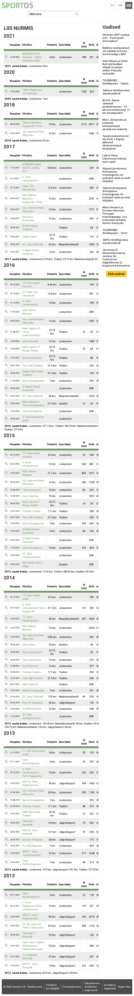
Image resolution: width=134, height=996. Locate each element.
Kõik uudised (116, 274)
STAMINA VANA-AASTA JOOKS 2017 (32, 168)
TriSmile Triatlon (31, 511)
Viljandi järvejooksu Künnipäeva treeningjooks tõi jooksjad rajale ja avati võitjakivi (116, 175)
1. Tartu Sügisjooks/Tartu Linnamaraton (32, 906)
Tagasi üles (124, 986)
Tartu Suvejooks (31, 490)
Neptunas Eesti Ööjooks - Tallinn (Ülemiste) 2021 (32, 57)
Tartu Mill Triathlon (32, 365)
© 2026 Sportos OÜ (14, 986)
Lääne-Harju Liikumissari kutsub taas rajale (114, 158)
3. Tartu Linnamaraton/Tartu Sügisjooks (33, 608)
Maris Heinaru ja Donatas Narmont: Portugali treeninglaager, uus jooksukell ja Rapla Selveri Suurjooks (114, 215)
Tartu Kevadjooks (32, 411)
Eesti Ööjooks (30, 341)
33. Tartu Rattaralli (32, 696)
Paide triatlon (29, 236)
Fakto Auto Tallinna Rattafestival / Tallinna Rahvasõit (33, 946)
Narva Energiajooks (33, 380)
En (120, 5)
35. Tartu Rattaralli (32, 396)
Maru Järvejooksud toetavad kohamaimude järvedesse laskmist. (115, 124)
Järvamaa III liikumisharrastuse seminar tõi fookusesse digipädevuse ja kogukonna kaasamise (116, 257)
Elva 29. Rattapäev (32, 702)
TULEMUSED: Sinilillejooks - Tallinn (115, 82)
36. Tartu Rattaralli (32, 244)
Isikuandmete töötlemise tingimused (92, 987)
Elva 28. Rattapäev (32, 839)
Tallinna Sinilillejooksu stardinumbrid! (116, 92)
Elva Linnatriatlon (32, 358)
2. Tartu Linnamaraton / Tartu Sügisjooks (32, 772)
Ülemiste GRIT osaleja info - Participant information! (116, 38)
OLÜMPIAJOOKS (31, 708)
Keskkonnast (35, 986)
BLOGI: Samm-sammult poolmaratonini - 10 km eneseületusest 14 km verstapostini (116, 107)
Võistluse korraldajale (52, 986)
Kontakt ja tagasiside (110, 986)
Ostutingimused (72, 986)
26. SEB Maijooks (32, 845)
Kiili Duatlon (28, 644)
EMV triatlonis (30, 684)
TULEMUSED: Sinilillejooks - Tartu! (115, 231)
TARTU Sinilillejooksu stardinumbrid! (115, 241)
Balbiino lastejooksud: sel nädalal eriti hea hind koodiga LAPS (116, 51)
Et (112, 5)
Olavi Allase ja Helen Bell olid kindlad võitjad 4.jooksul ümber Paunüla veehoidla (115, 67)
